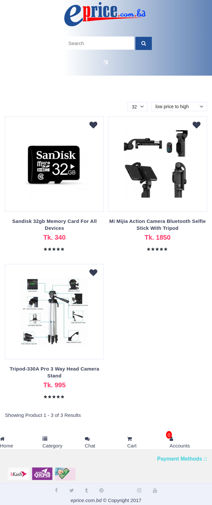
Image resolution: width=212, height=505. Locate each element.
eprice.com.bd (86, 500)
